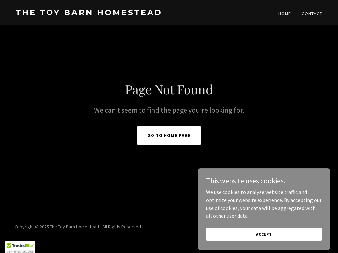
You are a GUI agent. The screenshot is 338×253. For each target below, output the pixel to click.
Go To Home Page (169, 135)
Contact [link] (312, 13)
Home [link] (284, 13)
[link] (90, 13)
